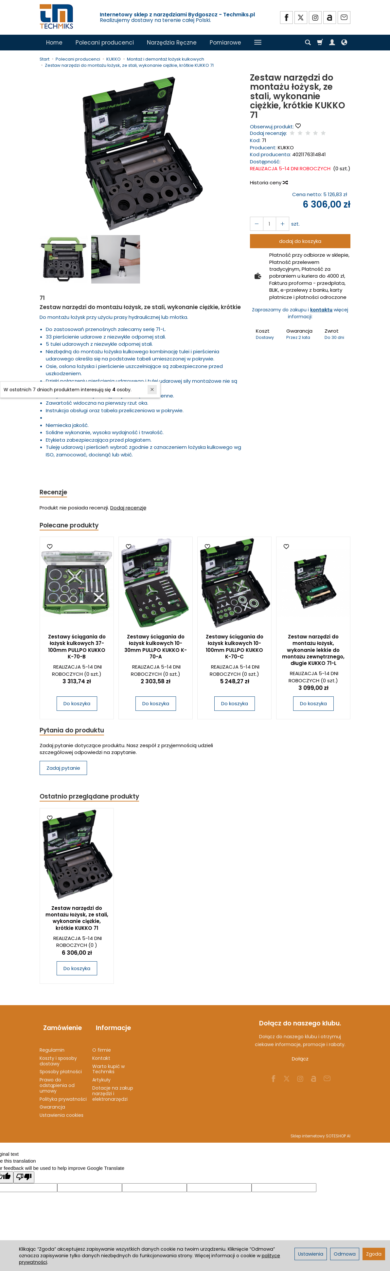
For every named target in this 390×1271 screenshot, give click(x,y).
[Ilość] (267, 224)
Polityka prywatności (63, 1093)
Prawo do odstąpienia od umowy (57, 1080)
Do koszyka (76, 705)
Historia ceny (268, 182)
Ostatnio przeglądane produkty (94, 799)
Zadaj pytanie (63, 770)
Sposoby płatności (61, 1066)
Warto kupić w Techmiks (108, 1064)
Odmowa (345, 1254)
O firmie (101, 1044)
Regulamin (52, 1044)
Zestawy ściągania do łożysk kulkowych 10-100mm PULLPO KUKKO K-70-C (234, 648)
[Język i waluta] (344, 42)
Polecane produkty (72, 526)
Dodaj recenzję (128, 508)
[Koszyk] (320, 42)
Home (54, 42)
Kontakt (101, 1053)
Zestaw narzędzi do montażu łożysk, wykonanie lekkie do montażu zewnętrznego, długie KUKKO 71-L (313, 652)
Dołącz (300, 1062)
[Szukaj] (308, 42)
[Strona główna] (57, 16)
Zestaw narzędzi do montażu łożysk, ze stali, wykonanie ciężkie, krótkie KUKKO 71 (76, 922)
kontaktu (321, 309)
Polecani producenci (105, 42)
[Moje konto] (332, 42)
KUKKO (286, 147)
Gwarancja (52, 1101)
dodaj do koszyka (300, 241)
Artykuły (101, 1074)
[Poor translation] (23, 1172)
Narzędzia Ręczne (172, 42)
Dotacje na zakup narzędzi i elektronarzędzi (112, 1088)
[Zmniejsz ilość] (279, 224)
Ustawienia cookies (61, 1110)
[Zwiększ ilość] (255, 224)
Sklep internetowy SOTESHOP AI (320, 1130)
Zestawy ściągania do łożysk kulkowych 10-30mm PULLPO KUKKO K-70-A (155, 648)
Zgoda (373, 1254)
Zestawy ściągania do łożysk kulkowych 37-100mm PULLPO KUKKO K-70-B (77, 648)
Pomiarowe (225, 42)
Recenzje (55, 492)
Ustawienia (310, 1254)
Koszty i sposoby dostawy (58, 1056)
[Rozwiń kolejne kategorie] (258, 42)
